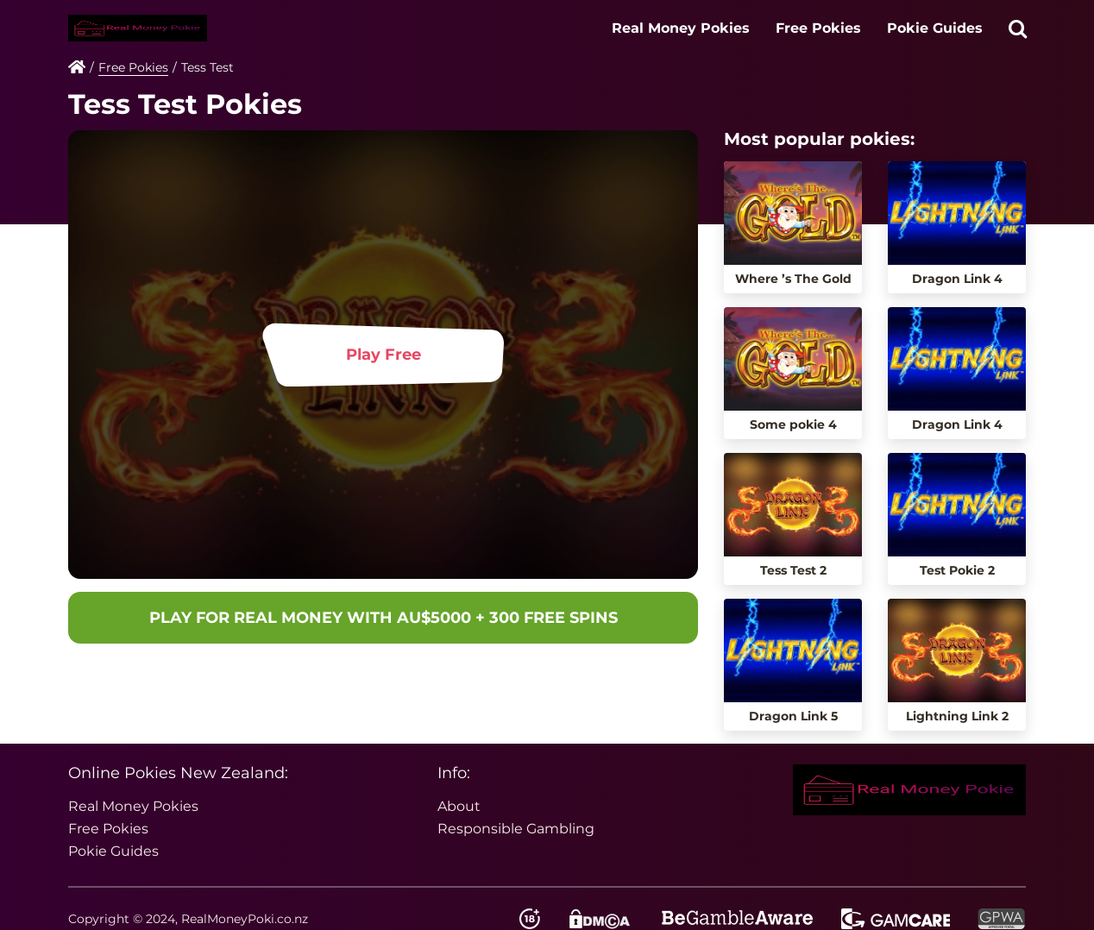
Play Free (383, 354)
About (459, 806)
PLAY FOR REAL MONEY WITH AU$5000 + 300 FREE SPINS (383, 617)
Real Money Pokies (681, 28)
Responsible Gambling (515, 828)
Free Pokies (818, 28)
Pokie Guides (935, 28)
